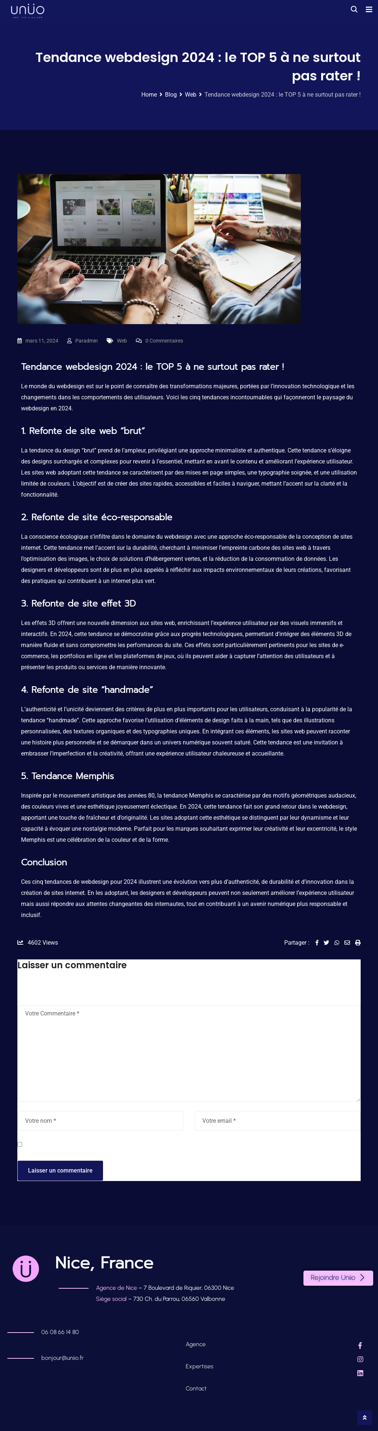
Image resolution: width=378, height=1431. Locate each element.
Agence (196, 1344)
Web (122, 341)
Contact (196, 1388)
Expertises (199, 1366)
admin (90, 341)
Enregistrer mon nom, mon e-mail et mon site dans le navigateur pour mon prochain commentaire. (154, 1145)
